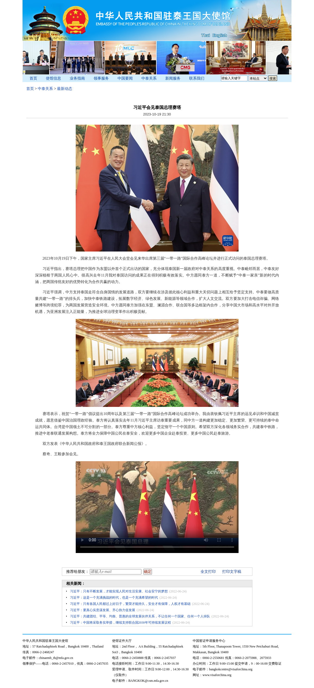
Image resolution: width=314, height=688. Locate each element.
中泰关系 (149, 78)
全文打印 (208, 572)
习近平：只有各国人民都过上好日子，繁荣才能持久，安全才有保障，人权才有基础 (130, 604)
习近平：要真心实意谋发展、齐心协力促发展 (102, 610)
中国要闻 (125, 78)
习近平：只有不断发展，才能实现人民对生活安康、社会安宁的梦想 (119, 591)
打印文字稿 (231, 572)
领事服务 (101, 78)
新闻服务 (172, 78)
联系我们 (196, 78)
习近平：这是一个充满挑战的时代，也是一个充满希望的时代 (114, 597)
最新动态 (64, 89)
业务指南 (77, 78)
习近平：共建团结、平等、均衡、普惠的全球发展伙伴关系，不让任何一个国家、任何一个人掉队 (140, 616)
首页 (33, 78)
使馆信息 (53, 78)
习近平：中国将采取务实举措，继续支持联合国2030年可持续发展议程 (120, 622)
